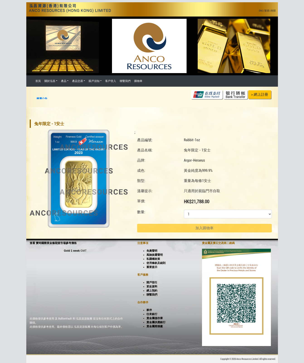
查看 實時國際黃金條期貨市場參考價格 (53, 243)
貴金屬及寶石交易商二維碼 (218, 243)
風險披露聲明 (154, 254)
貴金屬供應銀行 (155, 322)
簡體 (273, 10)
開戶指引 (151, 282)
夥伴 (149, 310)
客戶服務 (142, 274)
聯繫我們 (125, 81)
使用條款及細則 (155, 263)
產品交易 (77, 81)
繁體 (266, 10)
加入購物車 (204, 228)
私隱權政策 (153, 258)
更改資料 (151, 286)
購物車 (138, 81)
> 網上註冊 (259, 94)
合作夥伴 (142, 302)
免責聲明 (151, 250)
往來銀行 (151, 314)
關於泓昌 (49, 81)
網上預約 (151, 290)
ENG (261, 10)
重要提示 (151, 267)
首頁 (38, 81)
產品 (63, 81)
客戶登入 (110, 81)
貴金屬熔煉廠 (154, 326)
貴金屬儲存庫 (154, 318)
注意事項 (142, 243)
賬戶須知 (94, 81)
